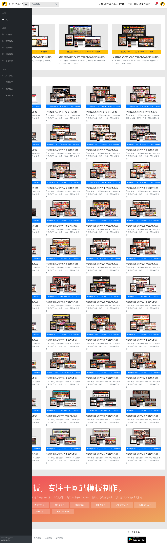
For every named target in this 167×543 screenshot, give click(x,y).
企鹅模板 (91, 521)
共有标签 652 (75, 495)
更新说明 (7, 82)
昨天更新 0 (71, 488)
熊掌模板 (16, 41)
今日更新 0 (51, 488)
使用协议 (7, 88)
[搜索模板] (42, 4)
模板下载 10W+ (141, 495)
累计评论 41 (118, 495)
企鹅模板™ (60, 536)
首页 (5, 19)
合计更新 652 (52, 495)
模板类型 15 (97, 495)
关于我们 (7, 75)
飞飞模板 (16, 60)
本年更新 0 (132, 488)
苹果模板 (16, 47)
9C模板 (16, 34)
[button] (155, 4)
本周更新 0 (91, 488)
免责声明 (7, 95)
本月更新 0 (112, 488)
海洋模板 (16, 54)
